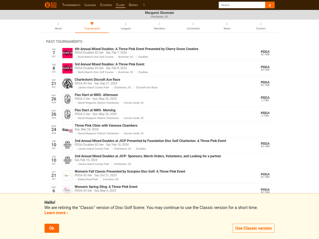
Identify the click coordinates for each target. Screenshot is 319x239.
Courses (106, 5)
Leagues (90, 5)
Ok (51, 228)
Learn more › (56, 212)
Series (133, 5)
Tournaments (71, 5)
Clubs (120, 5)
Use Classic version (253, 228)
